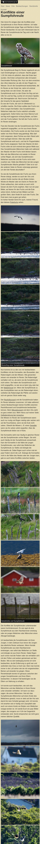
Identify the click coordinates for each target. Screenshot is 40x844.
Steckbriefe (33, 6)
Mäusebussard (17, 410)
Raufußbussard (10, 400)
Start (2, 6)
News (8, 6)
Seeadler (33, 425)
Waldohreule (8, 388)
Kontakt (4, 10)
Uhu (30, 385)
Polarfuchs (14, 202)
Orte (13, 6)
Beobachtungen (22, 6)
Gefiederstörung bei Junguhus (12, 415)
